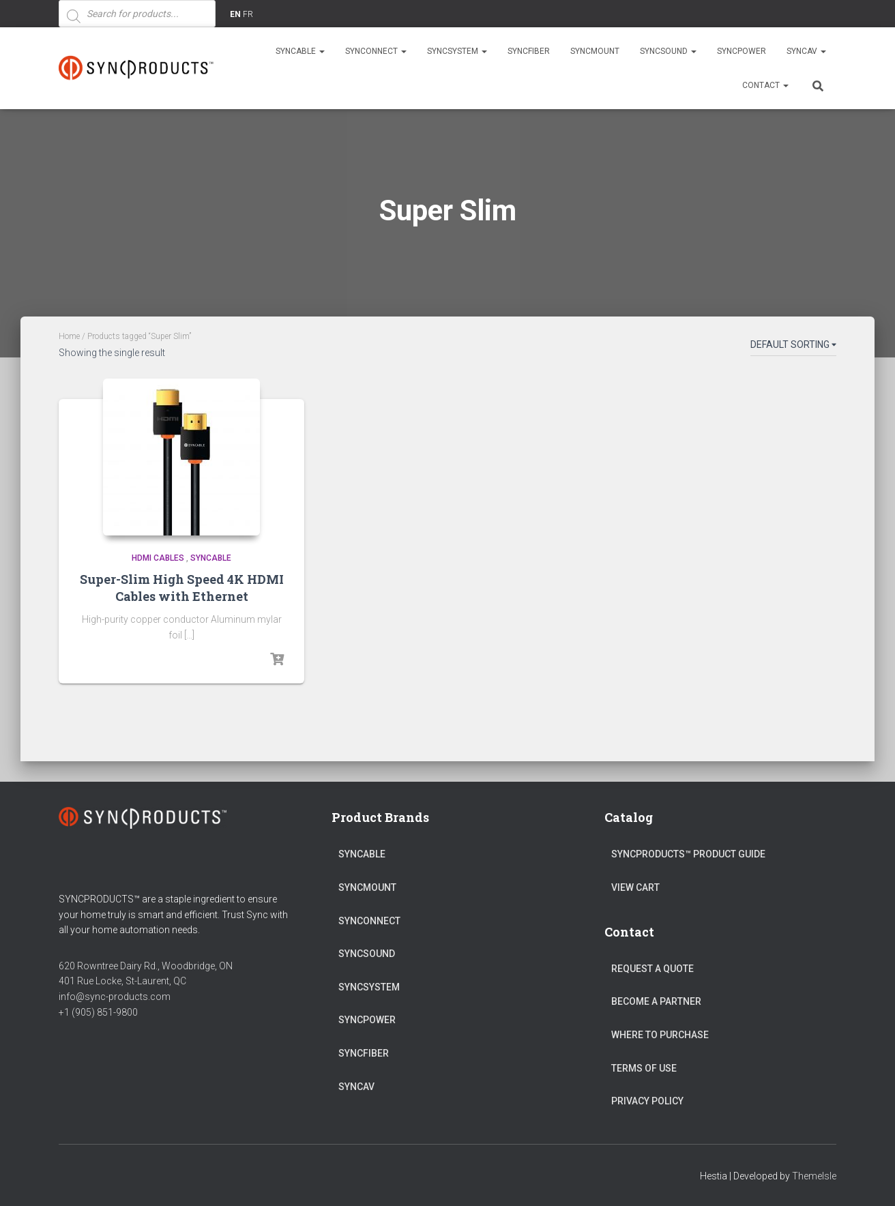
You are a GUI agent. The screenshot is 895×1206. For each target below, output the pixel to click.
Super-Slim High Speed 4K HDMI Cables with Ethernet (182, 587)
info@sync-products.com (115, 996)
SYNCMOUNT (594, 51)
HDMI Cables (158, 558)
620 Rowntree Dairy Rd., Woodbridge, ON (146, 965)
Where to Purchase (660, 1034)
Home (69, 336)
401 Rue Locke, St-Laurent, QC (122, 980)
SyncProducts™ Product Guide (688, 854)
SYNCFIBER (529, 51)
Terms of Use (644, 1068)
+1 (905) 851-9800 (98, 1012)
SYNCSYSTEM (457, 51)
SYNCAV (806, 51)
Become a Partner (656, 1001)
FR (248, 14)
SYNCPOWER (741, 51)
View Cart (635, 887)
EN (235, 14)
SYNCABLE (300, 51)
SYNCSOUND (668, 51)
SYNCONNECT (376, 51)
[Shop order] (793, 347)
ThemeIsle (814, 1176)
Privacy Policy (647, 1100)
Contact (765, 85)
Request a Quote (652, 968)
